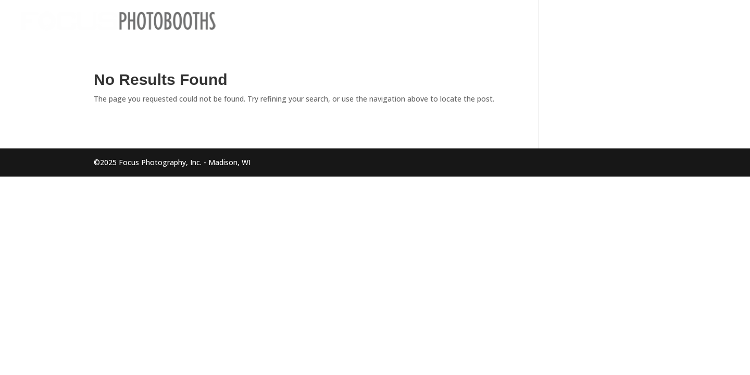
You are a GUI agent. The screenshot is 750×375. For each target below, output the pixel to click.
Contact (715, 21)
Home (552, 21)
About (672, 21)
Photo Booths (606, 21)
